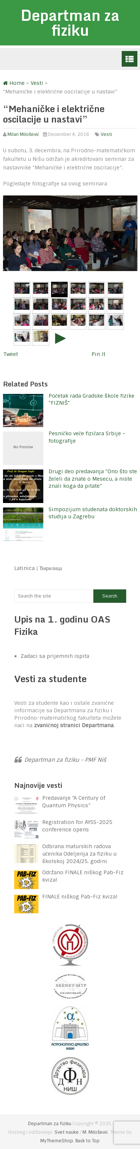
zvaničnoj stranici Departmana (73, 725)
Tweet (11, 354)
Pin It (98, 354)
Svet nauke (67, 1132)
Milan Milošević (23, 134)
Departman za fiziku (70, 22)
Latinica (24, 568)
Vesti (106, 134)
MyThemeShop (56, 1141)
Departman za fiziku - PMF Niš (65, 760)
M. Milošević (95, 1132)
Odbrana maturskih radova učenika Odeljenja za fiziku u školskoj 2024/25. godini (79, 854)
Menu (129, 59)
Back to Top (87, 1141)
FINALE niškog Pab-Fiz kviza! (80, 896)
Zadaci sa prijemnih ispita (55, 656)
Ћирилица (51, 568)
